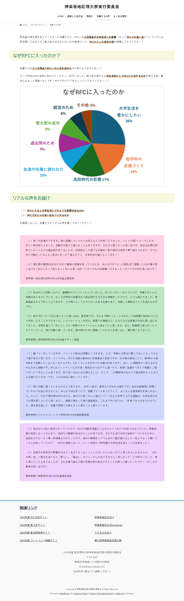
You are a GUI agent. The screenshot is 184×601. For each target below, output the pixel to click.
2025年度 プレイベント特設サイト (39, 540)
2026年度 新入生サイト (32, 525)
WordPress (64, 593)
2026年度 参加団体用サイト (35, 532)
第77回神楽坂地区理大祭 (108, 540)
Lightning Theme (80, 593)
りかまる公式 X (103, 532)
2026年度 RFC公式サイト (33, 517)
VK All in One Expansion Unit (101, 593)
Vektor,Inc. (120, 593)
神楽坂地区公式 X (104, 517)
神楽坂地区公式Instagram (108, 525)
